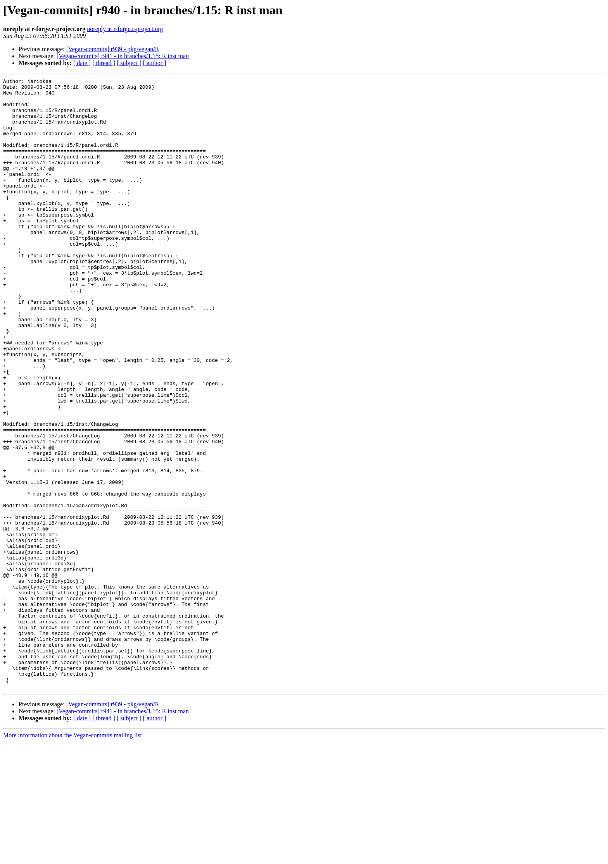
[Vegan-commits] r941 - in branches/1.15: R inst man (123, 56)
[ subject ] (129, 63)
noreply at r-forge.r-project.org (125, 29)
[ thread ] (103, 63)
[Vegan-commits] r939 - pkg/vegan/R (112, 49)
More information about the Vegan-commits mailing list (72, 857)
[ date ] (82, 63)
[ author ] (154, 63)
